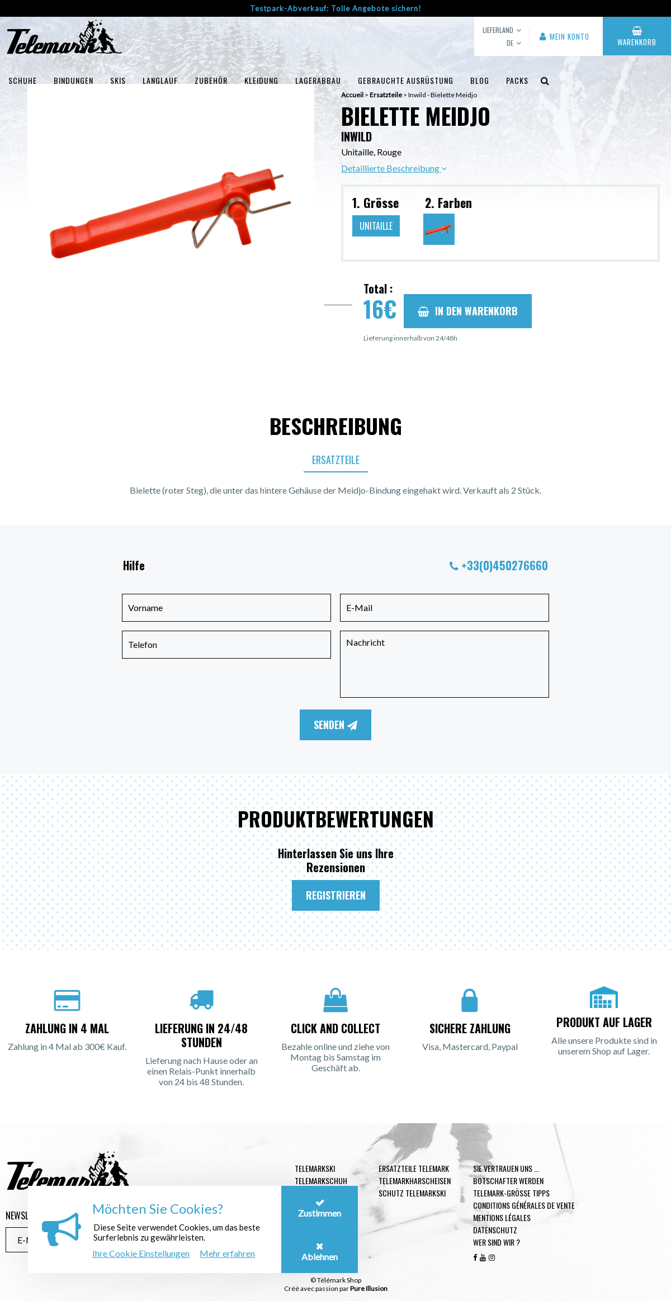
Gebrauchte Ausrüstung (405, 80)
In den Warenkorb (468, 311)
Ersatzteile (336, 459)
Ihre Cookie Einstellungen (141, 1253)
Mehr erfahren (227, 1253)
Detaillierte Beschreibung (394, 168)
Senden (335, 724)
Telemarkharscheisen (415, 1180)
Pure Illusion (369, 1288)
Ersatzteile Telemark (414, 1168)
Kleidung (261, 80)
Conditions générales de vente (524, 1205)
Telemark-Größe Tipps (511, 1193)
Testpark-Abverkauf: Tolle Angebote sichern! (336, 8)
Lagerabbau (318, 80)
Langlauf (160, 80)
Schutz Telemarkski (412, 1193)
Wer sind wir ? (496, 1242)
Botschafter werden (508, 1180)
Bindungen (73, 80)
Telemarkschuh (321, 1180)
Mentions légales (502, 1217)
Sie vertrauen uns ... (506, 1168)
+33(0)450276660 (504, 565)
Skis (118, 80)
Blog (479, 80)
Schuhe (22, 80)
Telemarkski (315, 1168)
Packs (517, 80)
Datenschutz (495, 1230)
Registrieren (336, 895)
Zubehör (211, 80)
